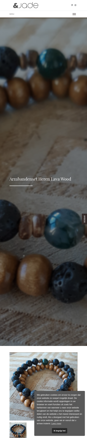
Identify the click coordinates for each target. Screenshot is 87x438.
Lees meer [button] (56, 423)
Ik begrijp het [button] (60, 431)
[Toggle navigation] (74, 14)
